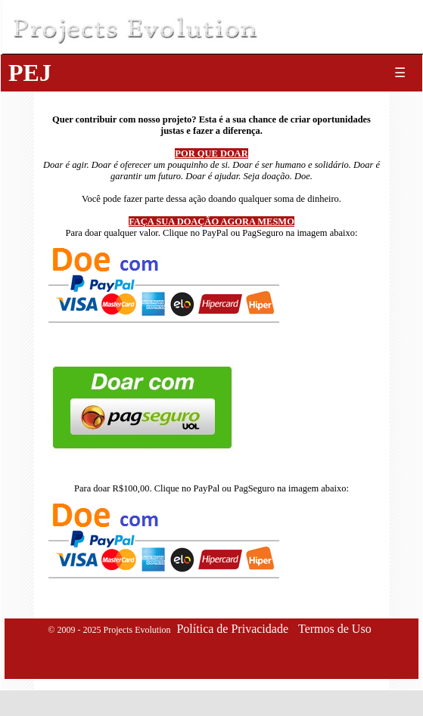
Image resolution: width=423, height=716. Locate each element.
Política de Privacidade (232, 628)
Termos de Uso (335, 628)
